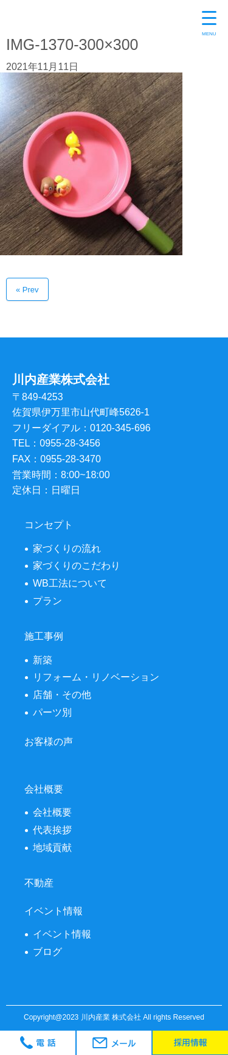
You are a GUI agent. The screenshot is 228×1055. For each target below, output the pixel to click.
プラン (47, 601)
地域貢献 (52, 847)
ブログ (47, 952)
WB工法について (70, 583)
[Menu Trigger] (209, 24)
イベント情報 (62, 934)
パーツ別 (52, 712)
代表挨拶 (52, 830)
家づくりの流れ (67, 548)
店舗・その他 (62, 695)
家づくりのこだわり (76, 565)
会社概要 (52, 812)
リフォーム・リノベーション (96, 677)
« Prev (27, 289)
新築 (42, 660)
